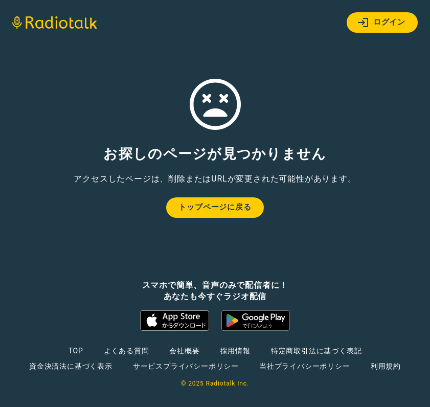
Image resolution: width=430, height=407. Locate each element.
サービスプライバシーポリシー (186, 366)
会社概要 (184, 351)
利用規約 (386, 366)
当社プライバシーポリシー (304, 366)
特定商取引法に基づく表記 (316, 351)
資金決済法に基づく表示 (70, 366)
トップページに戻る (214, 207)
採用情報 (235, 351)
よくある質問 (126, 351)
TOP (75, 351)
